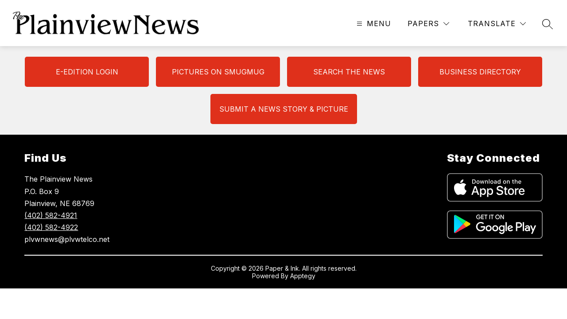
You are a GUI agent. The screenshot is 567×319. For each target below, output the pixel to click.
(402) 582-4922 (51, 227)
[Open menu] (372, 23)
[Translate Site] (497, 23)
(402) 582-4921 (50, 215)
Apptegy (302, 276)
